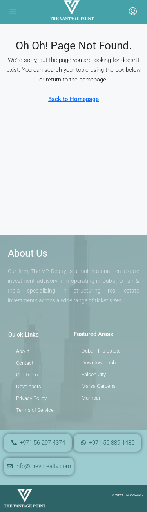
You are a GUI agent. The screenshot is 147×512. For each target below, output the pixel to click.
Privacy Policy (31, 398)
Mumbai (91, 398)
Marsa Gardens (99, 386)
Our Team (27, 375)
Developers (28, 386)
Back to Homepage (73, 99)
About (22, 351)
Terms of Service (35, 410)
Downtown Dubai (101, 362)
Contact (24, 363)
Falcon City (94, 374)
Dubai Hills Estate (101, 351)
